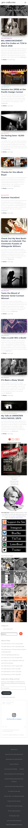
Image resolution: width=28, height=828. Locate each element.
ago (11, 59)
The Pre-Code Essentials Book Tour (10, 654)
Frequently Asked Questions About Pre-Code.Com (14, 780)
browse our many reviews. (16, 517)
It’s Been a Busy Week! (12, 380)
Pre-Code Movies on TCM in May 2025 (11, 674)
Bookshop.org (14, 483)
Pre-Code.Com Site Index (14, 791)
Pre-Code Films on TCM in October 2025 (11, 657)
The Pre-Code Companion (14, 810)
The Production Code (14, 815)
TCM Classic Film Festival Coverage (14, 806)
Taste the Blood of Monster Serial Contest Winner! (12, 295)
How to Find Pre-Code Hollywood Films (14, 786)
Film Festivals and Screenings (9, 413)
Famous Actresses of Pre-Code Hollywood (14, 774)
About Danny (14, 749)
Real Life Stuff (5, 87)
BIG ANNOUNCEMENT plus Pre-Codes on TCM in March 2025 (14, 43)
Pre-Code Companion (6, 169)
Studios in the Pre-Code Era (14, 801)
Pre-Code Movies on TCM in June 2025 (11, 671)
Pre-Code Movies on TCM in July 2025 (10, 668)
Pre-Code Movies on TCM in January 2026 (11, 643)
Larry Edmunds (14, 484)
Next (17, 439)
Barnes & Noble (14, 481)
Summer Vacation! (10, 197)
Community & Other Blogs (10, 769)
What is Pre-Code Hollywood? (14, 820)
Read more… (23, 57)
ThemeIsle (19, 824)
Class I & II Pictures (14, 764)
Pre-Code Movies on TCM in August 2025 (11, 666)
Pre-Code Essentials (6, 38)
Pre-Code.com (5, 734)
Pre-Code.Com (5, 512)
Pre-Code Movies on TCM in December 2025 (12, 646)
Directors (21, 769)
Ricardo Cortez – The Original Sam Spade (14, 796)
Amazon (14, 479)
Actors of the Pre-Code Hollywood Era (14, 754)
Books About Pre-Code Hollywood (14, 759)
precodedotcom (14, 734)
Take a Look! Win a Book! (13, 338)
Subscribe (6, 693)
